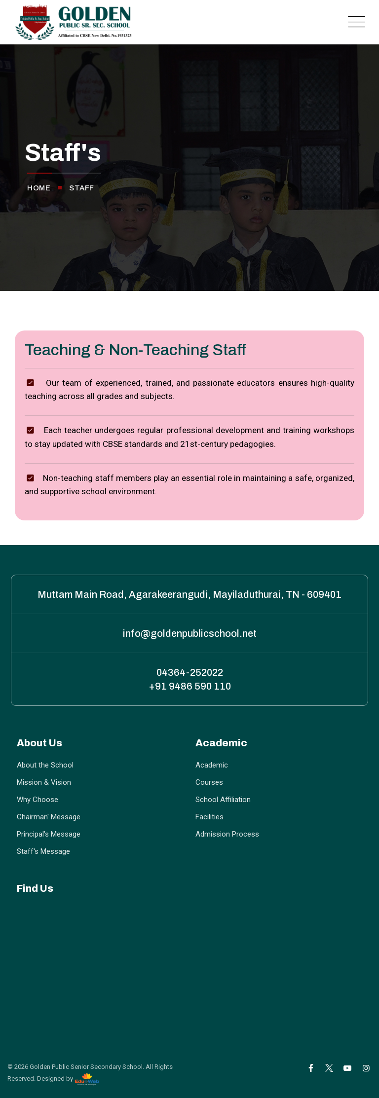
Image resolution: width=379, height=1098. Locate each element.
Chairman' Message (48, 816)
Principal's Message (48, 834)
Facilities (209, 816)
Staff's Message (43, 851)
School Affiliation (223, 799)
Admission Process (227, 834)
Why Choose (37, 799)
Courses (209, 782)
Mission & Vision (44, 782)
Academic (211, 765)
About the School (45, 765)
